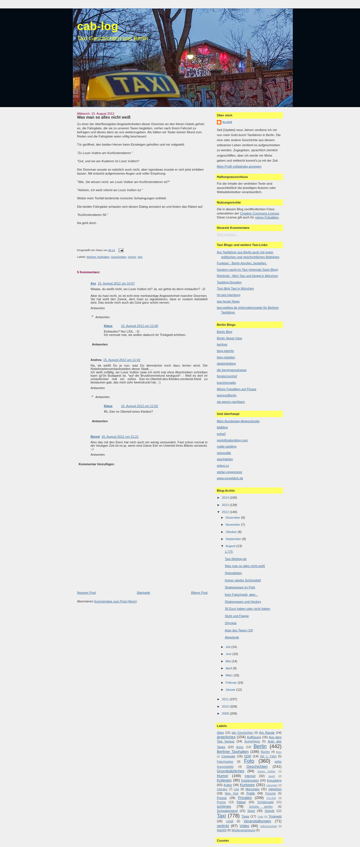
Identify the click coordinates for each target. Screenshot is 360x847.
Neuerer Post (86, 592)
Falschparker (225, 761)
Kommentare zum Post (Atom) (115, 601)
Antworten (98, 308)
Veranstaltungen (257, 821)
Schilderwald (265, 802)
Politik (250, 793)
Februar (232, 682)
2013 (226, 505)
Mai (228, 661)
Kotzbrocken (250, 780)
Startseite (143, 592)
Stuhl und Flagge (237, 616)
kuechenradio (226, 382)
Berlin (259, 746)
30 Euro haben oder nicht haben (247, 608)
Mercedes (253, 789)
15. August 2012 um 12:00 (139, 325)
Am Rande (266, 732)
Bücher (265, 751)
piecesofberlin (227, 395)
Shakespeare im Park (240, 587)
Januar (231, 689)
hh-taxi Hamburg (228, 295)
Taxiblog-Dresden (229, 282)
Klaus (108, 325)
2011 (226, 699)
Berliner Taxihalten (98, 256)
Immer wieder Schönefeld (243, 580)
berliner (222, 344)
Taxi (140, 256)
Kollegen (224, 780)
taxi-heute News (228, 301)
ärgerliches (226, 737)
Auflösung (254, 737)
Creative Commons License (259, 213)
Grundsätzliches (230, 771)
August (231, 546)
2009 (226, 713)
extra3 (221, 433)
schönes (224, 806)
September (234, 539)
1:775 (229, 551)
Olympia (230, 623)
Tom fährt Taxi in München (235, 288)
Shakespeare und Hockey (243, 601)
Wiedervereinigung (243, 830)
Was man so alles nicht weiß (103, 117)
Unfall (229, 821)
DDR (247, 756)
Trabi (260, 816)
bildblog (222, 427)
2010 (226, 706)
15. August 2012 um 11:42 (121, 360)
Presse (222, 797)
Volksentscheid (268, 826)
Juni (229, 654)
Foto (249, 761)
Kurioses (247, 785)
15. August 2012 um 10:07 (116, 283)
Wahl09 (221, 830)
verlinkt (223, 826)
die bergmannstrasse (232, 370)
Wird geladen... (227, 234)
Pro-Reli (271, 798)
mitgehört (275, 789)
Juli (228, 647)
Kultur (228, 785)
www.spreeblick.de (230, 478)
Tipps (245, 816)
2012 (226, 512)
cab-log (97, 26)
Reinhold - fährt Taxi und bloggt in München (247, 275)
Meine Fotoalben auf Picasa (236, 389)
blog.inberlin (225, 351)
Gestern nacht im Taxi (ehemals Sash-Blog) (247, 269)
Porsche (270, 793)
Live (236, 789)
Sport (251, 810)
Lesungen (272, 785)
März (229, 675)
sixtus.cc (223, 465)
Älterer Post (199, 592)
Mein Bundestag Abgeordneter (238, 421)
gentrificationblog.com (232, 440)
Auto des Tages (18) (239, 630)
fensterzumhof (227, 376)
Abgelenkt (232, 637)
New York (231, 793)
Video (244, 826)
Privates (245, 798)
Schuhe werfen (261, 806)
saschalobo (225, 459)
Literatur (222, 789)
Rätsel (241, 802)
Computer (228, 756)
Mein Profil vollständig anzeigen (239, 166)
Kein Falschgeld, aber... (241, 594)
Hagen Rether (267, 771)
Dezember (233, 517)
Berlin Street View (229, 338)
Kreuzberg (274, 780)
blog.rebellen (226, 357)
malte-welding (227, 446)
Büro (279, 752)
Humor (132, 256)
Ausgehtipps (252, 741)
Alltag (220, 732)
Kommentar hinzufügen (96, 464)
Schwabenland (227, 810)
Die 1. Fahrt (268, 756)
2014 (226, 497)
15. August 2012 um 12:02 (139, 406)
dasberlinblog (226, 363)
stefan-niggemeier (229, 472)
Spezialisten (233, 573)
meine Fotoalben (267, 217)
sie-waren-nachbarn (231, 401)
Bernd (95, 436)
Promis (221, 802)
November (233, 524)
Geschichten (119, 256)
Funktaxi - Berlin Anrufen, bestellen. (242, 263)
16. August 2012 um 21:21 (120, 436)
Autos (240, 747)
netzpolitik (224, 453)
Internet (250, 776)
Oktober (232, 532)
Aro (93, 283)
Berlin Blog (224, 331)
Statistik (270, 810)
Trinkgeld (275, 816)
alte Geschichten (242, 732)
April (229, 668)
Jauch (271, 776)
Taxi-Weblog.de (236, 559)
